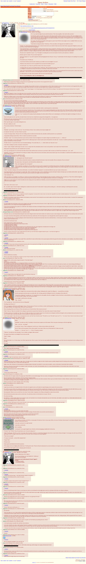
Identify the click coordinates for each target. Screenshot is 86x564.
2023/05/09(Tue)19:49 (9, 495)
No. (39, 24)
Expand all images (32, 30)
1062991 (19, 318)
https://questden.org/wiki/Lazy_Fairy (26, 26)
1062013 (24, 80)
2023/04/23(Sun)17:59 (24, 31)
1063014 (18, 369)
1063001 (18, 354)
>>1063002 (6, 371)
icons (15, 0)
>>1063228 (6, 470)
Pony (74, 0)
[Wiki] (55, 3)
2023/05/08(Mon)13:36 (8, 383)
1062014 (18, 83)
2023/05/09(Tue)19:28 (9, 477)
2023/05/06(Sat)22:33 (8, 283)
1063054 (18, 404)
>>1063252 (6, 505)
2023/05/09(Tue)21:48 (9, 518)
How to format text (30, 19)
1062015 (18, 91)
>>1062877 (6, 272)
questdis (10, 0)
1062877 (16, 258)
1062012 (33, 31)
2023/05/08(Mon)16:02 (8, 407)
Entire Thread (6, 5)
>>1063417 (6, 549)
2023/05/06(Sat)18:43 (8, 196)
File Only (83, 560)
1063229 (18, 465)
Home (80, 0)
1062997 (18, 350)
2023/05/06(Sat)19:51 (8, 250)
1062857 (18, 246)
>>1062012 (6, 85)
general (4, 0)
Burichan (65, 0)
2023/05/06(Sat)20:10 (7, 258)
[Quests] (46, 3)
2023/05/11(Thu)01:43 (9, 554)
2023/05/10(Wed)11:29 (9, 530)
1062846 (17, 200)
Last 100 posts (17, 5)
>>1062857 (6, 253)
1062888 (18, 271)
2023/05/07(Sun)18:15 (9, 350)
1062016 (16, 99)
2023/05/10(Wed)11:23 (8, 521)
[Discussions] (50, 3)
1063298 (18, 518)
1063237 (18, 477)
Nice (72, 0)
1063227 (17, 417)
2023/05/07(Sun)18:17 (9, 354)
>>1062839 (6, 238)
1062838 (19, 105)
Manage (83, 0)
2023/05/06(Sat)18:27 (8, 192)
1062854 (18, 233)
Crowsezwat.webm (7, 536)
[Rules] (42, 3)
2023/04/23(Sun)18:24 (9, 83)
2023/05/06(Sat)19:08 (8, 233)
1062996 (18, 347)
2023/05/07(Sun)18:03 (9, 318)
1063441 (18, 554)
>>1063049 (6, 409)
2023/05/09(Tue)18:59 (9, 465)
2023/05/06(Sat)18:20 (9, 155)
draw (2, 0)
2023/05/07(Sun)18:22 (11, 359)
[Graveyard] (38, 3)
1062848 (23, 212)
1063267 (18, 509)
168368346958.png (7, 418)
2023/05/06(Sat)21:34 (8, 271)
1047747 (41, 24)
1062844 (18, 196)
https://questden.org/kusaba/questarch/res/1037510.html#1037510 (42, 28)
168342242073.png (7, 156)
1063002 (24, 359)
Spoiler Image (49, 17)
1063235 (18, 473)
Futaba (69, 0)
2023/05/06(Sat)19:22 (8, 246)
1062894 (18, 283)
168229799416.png (23, 32)
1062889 (18, 276)
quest (8, 0)
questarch (19, 0)
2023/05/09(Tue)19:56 (9, 498)
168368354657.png (7, 453)
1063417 (18, 535)
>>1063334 (6, 540)
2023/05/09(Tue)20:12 (9, 509)
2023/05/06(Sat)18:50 (11, 212)
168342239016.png (7, 106)
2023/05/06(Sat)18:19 (9, 105)
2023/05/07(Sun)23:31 (8, 374)
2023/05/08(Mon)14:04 (9, 404)
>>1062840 (6, 202)
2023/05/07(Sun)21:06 (9, 369)
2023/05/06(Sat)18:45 (8, 200)
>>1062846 (6, 235)
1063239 (18, 482)
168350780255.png (7, 319)
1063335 (18, 530)
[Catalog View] (32, 3)
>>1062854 (6, 252)
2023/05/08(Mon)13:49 (9, 401)
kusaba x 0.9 (34, 563)
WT (77, 0)
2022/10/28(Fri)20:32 (28, 24)
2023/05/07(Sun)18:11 (9, 347)
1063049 (17, 383)
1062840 (18, 192)
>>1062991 (6, 352)
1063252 (18, 498)
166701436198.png (5, 23)
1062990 (19, 288)
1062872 (17, 250)
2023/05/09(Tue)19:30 (9, 482)
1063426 (16, 543)
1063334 (17, 521)
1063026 (16, 374)
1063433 (17, 547)
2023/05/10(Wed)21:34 (8, 543)
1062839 (19, 155)
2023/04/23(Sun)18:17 (11, 80)
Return (2, 5)
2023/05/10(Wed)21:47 (8, 547)
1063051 (18, 401)
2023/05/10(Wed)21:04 (9, 535)
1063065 (16, 407)
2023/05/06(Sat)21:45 (8, 276)
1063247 (18, 495)
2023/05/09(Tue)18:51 (8, 417)
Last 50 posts (12, 5)
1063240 (18, 487)
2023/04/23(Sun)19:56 (8, 99)
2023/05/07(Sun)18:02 (9, 288)
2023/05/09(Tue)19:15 (9, 473)
